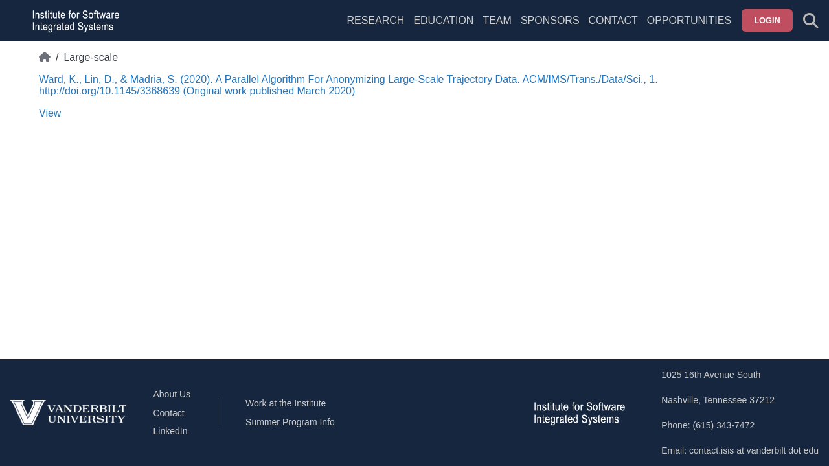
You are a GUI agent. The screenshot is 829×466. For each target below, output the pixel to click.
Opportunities (689, 20)
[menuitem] (497, 28)
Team (497, 20)
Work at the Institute (285, 403)
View (50, 112)
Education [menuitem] (443, 20)
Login (767, 20)
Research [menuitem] (375, 20)
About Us (172, 394)
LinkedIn (170, 431)
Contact (613, 20)
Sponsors (550, 20)
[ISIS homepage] (72, 21)
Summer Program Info (290, 422)
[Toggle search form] (811, 20)
